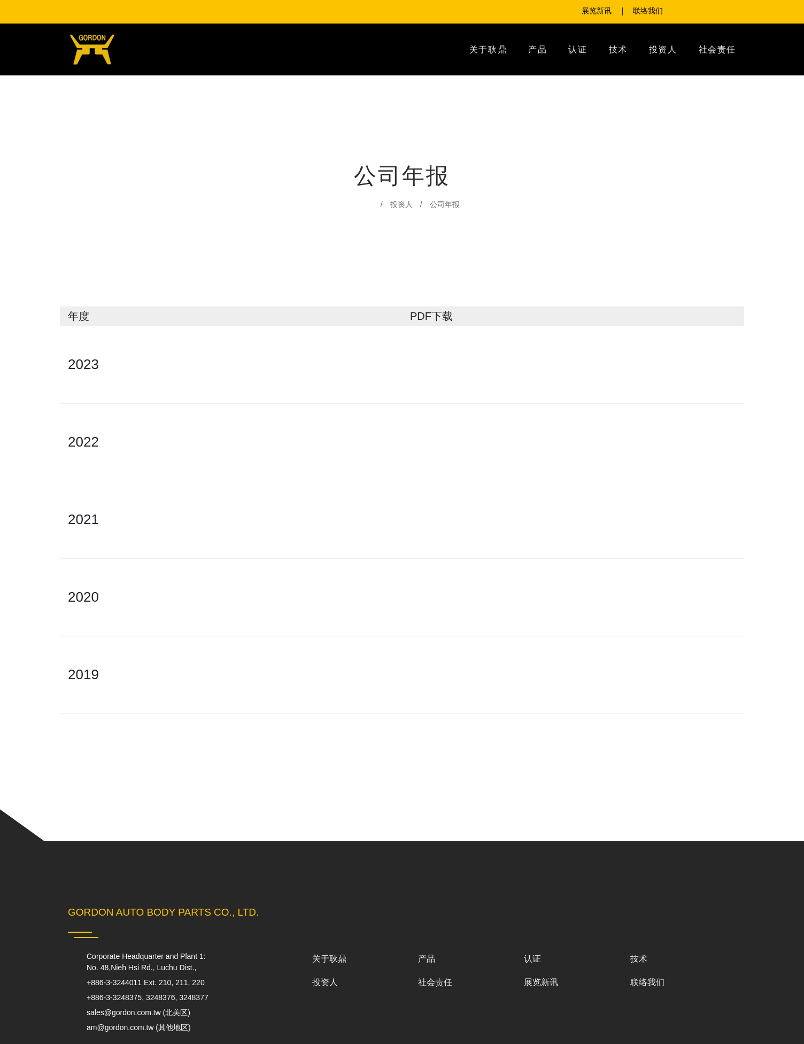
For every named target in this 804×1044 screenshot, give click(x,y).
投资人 (663, 50)
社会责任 (717, 50)
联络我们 (647, 982)
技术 (618, 50)
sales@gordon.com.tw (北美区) (139, 1013)
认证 (577, 50)
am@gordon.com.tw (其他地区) (139, 1028)
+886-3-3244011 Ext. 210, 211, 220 (153, 983)
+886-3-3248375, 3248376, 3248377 (156, 998)
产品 (537, 50)
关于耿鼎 (488, 50)
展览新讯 (541, 982)
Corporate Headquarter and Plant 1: (149, 962)
